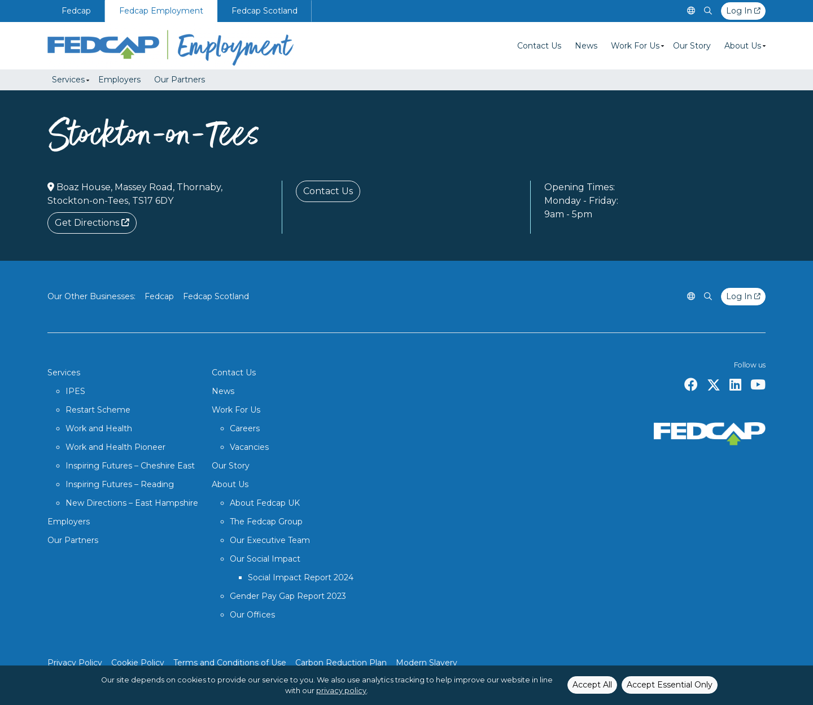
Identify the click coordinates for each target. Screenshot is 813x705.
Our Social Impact (265, 559)
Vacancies (249, 447)
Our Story (692, 46)
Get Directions (92, 222)
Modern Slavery (426, 663)
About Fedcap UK (265, 503)
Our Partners (179, 80)
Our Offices (252, 615)
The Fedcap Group (266, 521)
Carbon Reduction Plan (341, 663)
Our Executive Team (270, 540)
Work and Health (98, 428)
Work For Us (635, 46)
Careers (245, 428)
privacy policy (341, 690)
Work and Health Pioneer (115, 447)
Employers (119, 80)
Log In (743, 11)
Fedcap (76, 11)
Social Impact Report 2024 (300, 577)
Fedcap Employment (161, 11)
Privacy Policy (74, 663)
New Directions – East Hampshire (131, 503)
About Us (742, 46)
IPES (75, 391)
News (586, 46)
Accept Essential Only (670, 685)
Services (68, 80)
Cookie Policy (137, 663)
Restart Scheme (97, 410)
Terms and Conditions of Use (229, 663)
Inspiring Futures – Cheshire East (130, 466)
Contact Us (539, 46)
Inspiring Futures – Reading (119, 484)
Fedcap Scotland (264, 11)
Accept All (592, 685)
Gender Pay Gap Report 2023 (288, 596)
